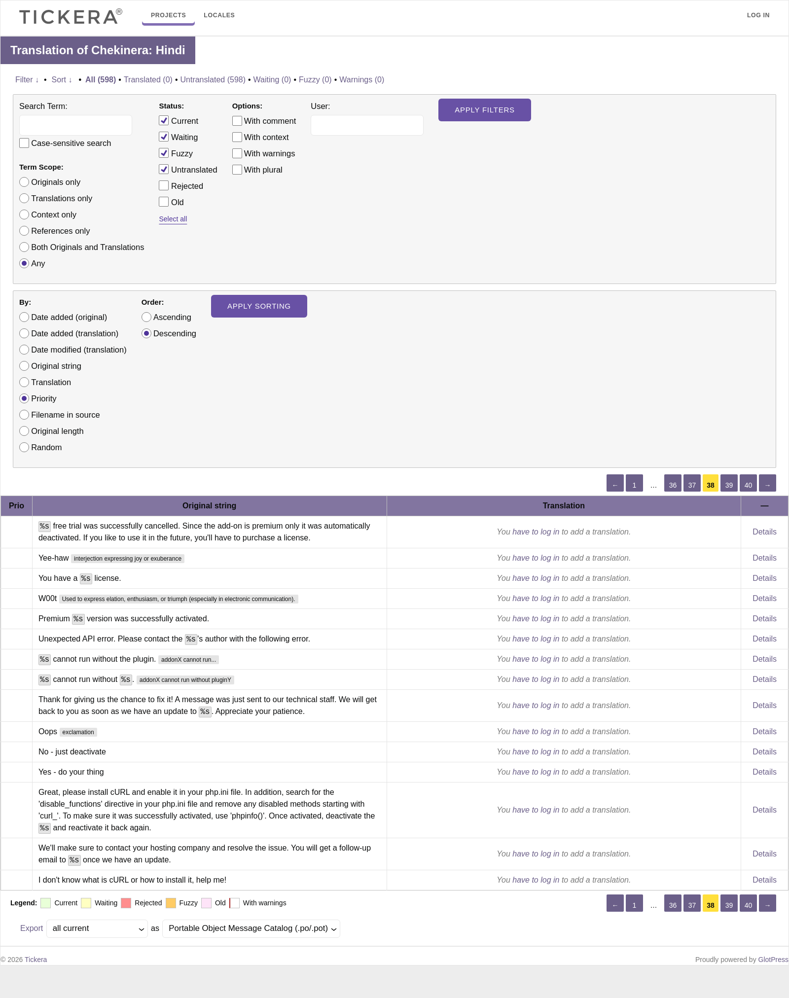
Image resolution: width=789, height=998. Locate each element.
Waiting (178, 137)
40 (749, 485)
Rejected (181, 185)
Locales (219, 15)
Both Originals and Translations (87, 247)
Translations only (61, 198)
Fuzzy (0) (315, 79)
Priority (43, 398)
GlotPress (773, 959)
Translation (51, 382)
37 (692, 485)
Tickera (36, 959)
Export (31, 928)
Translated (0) (148, 79)
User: (320, 106)
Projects (168, 15)
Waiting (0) (272, 79)
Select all (173, 219)
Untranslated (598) (213, 79)
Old (171, 202)
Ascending (172, 317)
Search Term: (43, 106)
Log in (758, 15)
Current (178, 120)
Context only (53, 214)
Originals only (55, 182)
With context (266, 137)
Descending (174, 333)
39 (729, 485)
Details (765, 532)
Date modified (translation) (79, 349)
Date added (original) (69, 317)
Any (38, 263)
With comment (270, 120)
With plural (263, 169)
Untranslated (188, 169)
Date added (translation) (74, 333)
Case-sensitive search (71, 143)
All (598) (100, 79)
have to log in (535, 532)
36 (673, 485)
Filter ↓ (27, 79)
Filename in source (65, 414)
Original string (56, 365)
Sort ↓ (62, 79)
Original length (57, 431)
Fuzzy (176, 153)
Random (46, 447)
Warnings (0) (361, 79)
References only (60, 230)
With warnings (269, 153)
